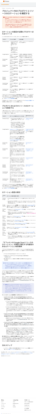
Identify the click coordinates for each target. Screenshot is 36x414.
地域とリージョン (11, 349)
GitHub (2, 408)
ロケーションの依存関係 (9, 98)
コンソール (13, 129)
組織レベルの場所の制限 (14, 26)
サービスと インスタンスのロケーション (29, 149)
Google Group (26, 405)
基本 (13, 8)
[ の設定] (14, 139)
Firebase (3, 8)
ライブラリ (3, 406)
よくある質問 (26, 408)
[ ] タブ (19, 220)
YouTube (14, 406)
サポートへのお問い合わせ (28, 401)
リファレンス (3, 403)
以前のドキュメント (27, 410)
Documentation (5, 4)
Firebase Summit (15, 403)
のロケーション (29, 173)
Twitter (14, 405)
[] (30, 205)
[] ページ (18, 209)
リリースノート (26, 406)
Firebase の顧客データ (29, 100)
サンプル (2, 405)
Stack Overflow (26, 403)
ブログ (14, 401)
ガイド (2, 401)
